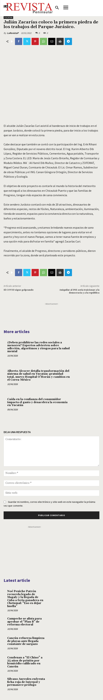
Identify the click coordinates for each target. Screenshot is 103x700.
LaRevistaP (13, 33)
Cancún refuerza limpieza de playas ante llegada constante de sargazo (25, 641)
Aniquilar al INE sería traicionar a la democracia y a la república (79, 291)
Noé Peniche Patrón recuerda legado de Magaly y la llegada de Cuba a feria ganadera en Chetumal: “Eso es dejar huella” (25, 599)
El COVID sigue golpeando (19, 290)
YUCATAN (8, 17)
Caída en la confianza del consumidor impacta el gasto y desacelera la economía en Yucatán (37, 402)
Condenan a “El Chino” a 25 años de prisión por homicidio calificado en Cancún (24, 662)
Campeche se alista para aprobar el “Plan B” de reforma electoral (24, 621)
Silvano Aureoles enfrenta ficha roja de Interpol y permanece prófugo (26, 682)
